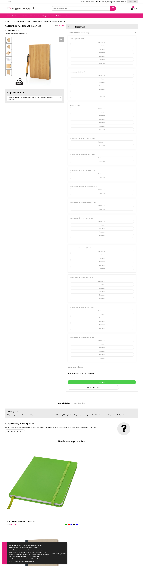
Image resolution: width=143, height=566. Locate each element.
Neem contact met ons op (15, 432)
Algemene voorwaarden (114, 515)
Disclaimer (110, 524)
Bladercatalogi (45, 515)
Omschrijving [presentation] (64, 403)
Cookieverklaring (112, 518)
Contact (124, 2)
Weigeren (63, 553)
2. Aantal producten (75, 367)
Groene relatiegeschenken (49, 521)
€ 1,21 (11, 483)
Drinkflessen (33, 16)
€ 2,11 (44, 486)
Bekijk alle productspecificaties (16, 34)
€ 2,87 (111, 486)
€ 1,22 (78, 483)
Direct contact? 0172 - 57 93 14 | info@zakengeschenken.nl (100, 2)
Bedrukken (44, 524)
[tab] (64, 403)
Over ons (8, 2)
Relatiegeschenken (46, 16)
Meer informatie (46, 553)
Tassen (66, 16)
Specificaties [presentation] (78, 403)
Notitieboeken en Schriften (22, 21)
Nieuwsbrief (133, 2)
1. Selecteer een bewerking (78, 32)
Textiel (58, 16)
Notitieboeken (37, 21)
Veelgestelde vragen (47, 532)
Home (8, 16)
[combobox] (80, 8)
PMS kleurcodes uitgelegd (49, 527)
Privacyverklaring (112, 521)
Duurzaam (24, 16)
